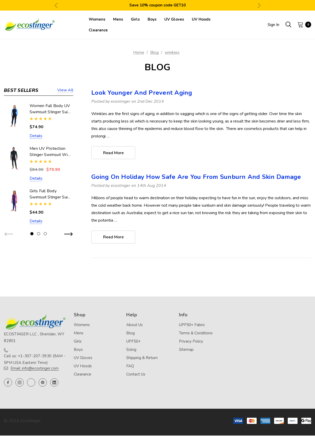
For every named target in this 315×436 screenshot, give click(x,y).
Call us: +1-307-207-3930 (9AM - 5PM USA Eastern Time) (34, 360)
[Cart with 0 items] (302, 24)
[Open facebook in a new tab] (8, 383)
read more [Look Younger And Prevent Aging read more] (113, 153)
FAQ (130, 366)
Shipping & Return (142, 358)
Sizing (131, 350)
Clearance (82, 374)
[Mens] (118, 19)
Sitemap (186, 350)
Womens (82, 325)
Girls (78, 341)
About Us (134, 325)
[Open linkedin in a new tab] (54, 383)
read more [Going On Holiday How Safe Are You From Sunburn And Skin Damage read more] (113, 237)
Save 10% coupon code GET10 (157, 5)
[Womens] (97, 19)
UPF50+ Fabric (192, 325)
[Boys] (152, 19)
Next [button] (259, 5)
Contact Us (135, 374)
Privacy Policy (191, 341)
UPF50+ (133, 341)
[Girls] (135, 19)
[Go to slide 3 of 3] (45, 233)
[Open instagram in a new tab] (19, 383)
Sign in (273, 24)
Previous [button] (56, 5)
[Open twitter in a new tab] (31, 383)
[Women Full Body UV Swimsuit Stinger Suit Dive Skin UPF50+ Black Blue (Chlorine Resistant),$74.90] (14, 115)
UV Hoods (83, 366)
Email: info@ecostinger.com (35, 368)
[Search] (288, 24)
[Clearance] (98, 30)
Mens (78, 333)
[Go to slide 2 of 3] (38, 233)
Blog (130, 333)
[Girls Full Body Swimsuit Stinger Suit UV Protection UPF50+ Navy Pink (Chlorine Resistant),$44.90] (14, 200)
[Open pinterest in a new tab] (43, 383)
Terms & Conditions (196, 333)
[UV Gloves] (174, 19)
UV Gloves (83, 358)
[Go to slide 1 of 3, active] (31, 233)
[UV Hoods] (201, 19)
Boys (78, 350)
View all (65, 90)
